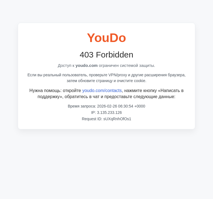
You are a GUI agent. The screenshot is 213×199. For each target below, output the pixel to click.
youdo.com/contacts (102, 90)
